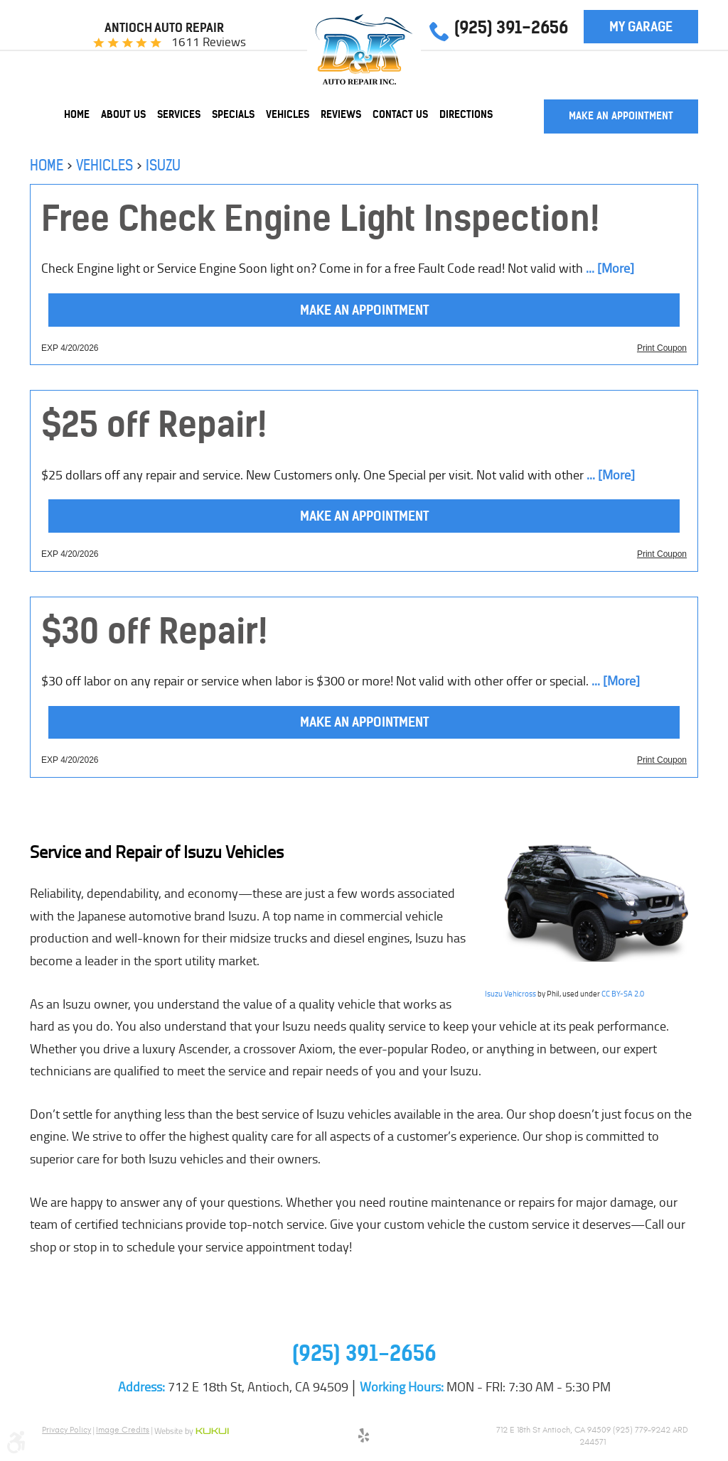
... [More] (608, 268)
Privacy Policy (66, 1430)
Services (178, 114)
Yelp (364, 1437)
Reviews (341, 114)
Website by (191, 1432)
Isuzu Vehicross (510, 993)
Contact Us (400, 114)
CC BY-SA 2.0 (622, 993)
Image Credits (122, 1430)
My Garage (641, 26)
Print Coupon (662, 348)
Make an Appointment (621, 115)
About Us (123, 114)
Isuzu (163, 165)
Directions (466, 114)
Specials (233, 114)
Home (77, 114)
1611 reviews (208, 42)
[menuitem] (77, 114)
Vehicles (287, 114)
